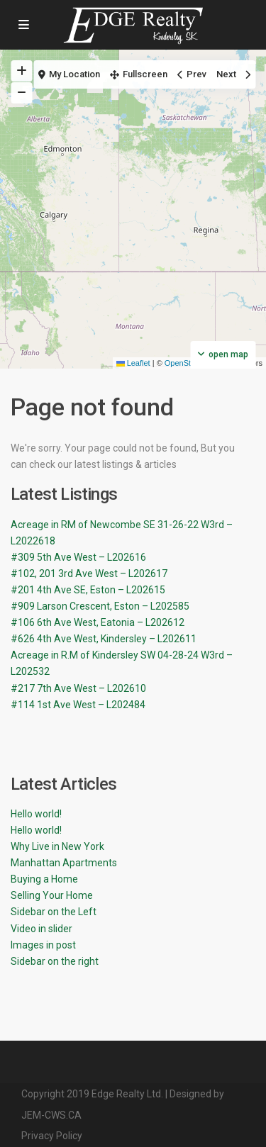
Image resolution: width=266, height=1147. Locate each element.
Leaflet (133, 363)
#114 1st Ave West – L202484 (78, 704)
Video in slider (41, 928)
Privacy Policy (51, 1135)
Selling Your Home (52, 895)
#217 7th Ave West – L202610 (78, 688)
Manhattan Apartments (64, 862)
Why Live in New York (57, 846)
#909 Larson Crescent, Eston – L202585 (100, 606)
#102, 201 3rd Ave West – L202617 (89, 573)
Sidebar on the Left (53, 911)
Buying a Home (44, 879)
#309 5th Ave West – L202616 (78, 557)
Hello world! (36, 813)
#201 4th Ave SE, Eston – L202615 (88, 589)
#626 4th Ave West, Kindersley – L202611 (103, 638)
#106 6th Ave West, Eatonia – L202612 (97, 622)
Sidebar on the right (55, 961)
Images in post (43, 945)
